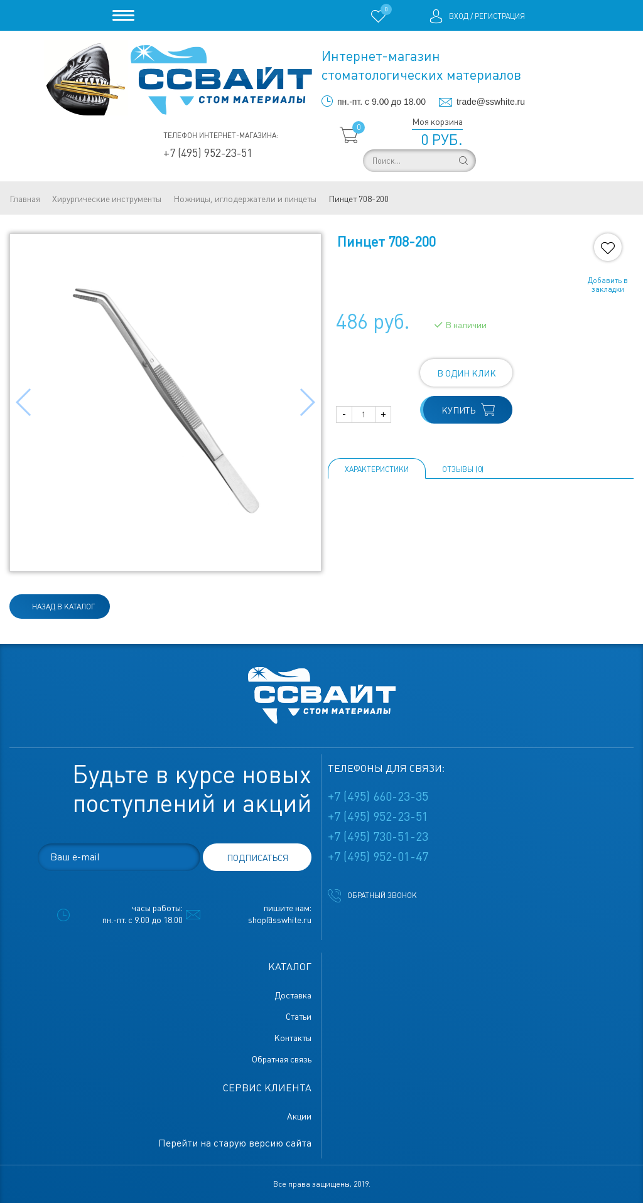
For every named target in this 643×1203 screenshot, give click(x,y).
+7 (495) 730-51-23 (378, 836)
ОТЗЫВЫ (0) (463, 469)
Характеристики (377, 469)
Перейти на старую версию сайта (234, 1143)
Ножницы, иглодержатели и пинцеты (244, 199)
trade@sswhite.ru (491, 102)
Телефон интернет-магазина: (220, 135)
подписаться (257, 858)
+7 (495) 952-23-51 (207, 152)
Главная (24, 199)
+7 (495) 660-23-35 (378, 796)
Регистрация (500, 16)
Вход (458, 16)
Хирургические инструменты (106, 199)
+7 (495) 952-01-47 (378, 856)
